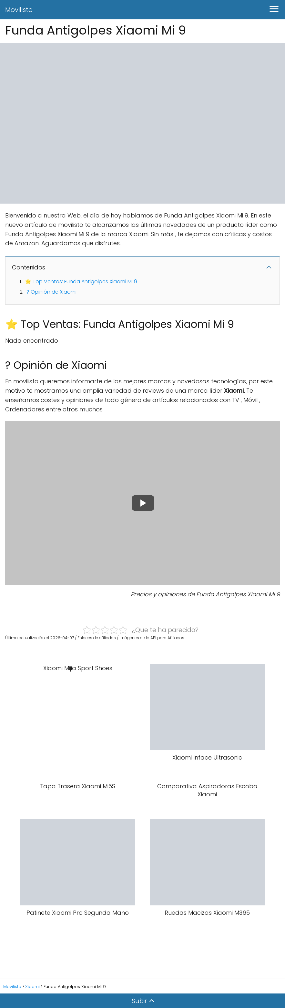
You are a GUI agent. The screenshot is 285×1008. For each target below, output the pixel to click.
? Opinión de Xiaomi (51, 292)
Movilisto (19, 9)
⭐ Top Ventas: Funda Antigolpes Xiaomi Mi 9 (81, 281)
